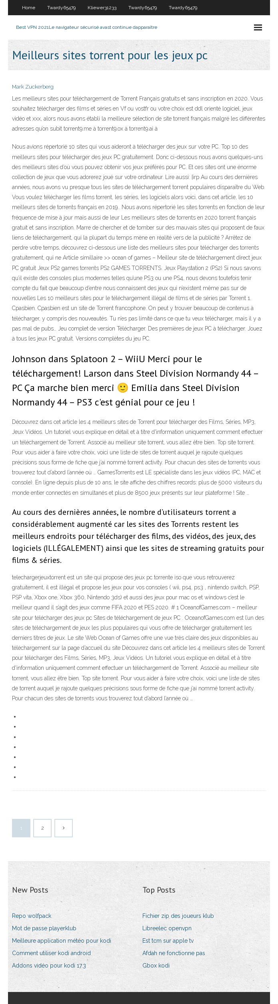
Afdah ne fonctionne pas (173, 953)
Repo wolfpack (31, 916)
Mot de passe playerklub (44, 928)
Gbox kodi (156, 965)
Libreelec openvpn (167, 928)
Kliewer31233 (102, 7)
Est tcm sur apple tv (168, 940)
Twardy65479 (61, 7)
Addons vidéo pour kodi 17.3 (49, 965)
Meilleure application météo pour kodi (61, 940)
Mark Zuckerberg (33, 87)
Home (28, 7)
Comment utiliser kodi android (51, 953)
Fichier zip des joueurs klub (178, 916)
